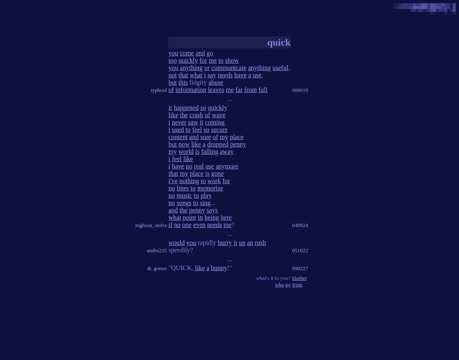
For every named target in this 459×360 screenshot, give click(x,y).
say (212, 75)
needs (225, 75)
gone (217, 173)
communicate (228, 67)
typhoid (159, 90)
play (206, 195)
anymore (227, 166)
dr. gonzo (157, 268)
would (176, 242)
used (178, 129)
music (184, 195)
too (172, 60)
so (203, 107)
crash (196, 114)
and (200, 53)
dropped (217, 144)
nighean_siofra (151, 225)
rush (260, 242)
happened (186, 107)
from (250, 89)
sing (205, 202)
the (184, 114)
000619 (300, 90)
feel (197, 129)
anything (191, 67)
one (187, 224)
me (213, 60)
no (189, 166)
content (178, 136)
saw (193, 122)
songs (184, 202)
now (184, 144)
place (237, 136)
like (173, 114)
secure (219, 129)
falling (209, 151)
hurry (225, 242)
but (172, 82)
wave (219, 114)
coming (215, 122)
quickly (188, 60)
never (179, 122)
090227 (300, 268)
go (210, 53)
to (221, 60)
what (196, 75)
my (224, 136)
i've (172, 180)
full (262, 89)
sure (205, 136)
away (227, 151)
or (207, 67)
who (279, 284)
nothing (189, 180)
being (211, 217)
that (183, 75)
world (185, 151)
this (183, 82)
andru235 (157, 250)
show (232, 60)
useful (281, 67)
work (214, 180)
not (172, 75)
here (226, 217)
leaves (216, 89)
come (187, 53)
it (170, 107)
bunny (219, 267)
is (197, 151)
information (190, 89)
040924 (300, 225)
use (257, 75)
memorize (210, 188)
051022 (300, 250)
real (199, 166)
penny (238, 144)
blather (299, 278)
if (170, 224)
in (200, 217)
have (240, 75)
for (203, 60)
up (242, 242)
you (173, 53)
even (199, 224)
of (171, 89)
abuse (215, 82)
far (239, 89)
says (212, 210)
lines (183, 188)
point (189, 217)
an (250, 242)
